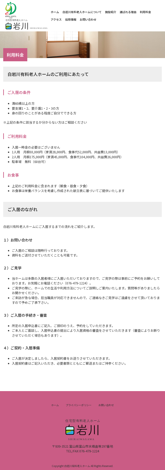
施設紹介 (110, 12)
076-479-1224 (89, 451)
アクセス (56, 19)
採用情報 (70, 19)
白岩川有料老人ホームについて (82, 12)
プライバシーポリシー (79, 405)
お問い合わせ (88, 19)
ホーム (55, 12)
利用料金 (145, 12)
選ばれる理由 (128, 12)
